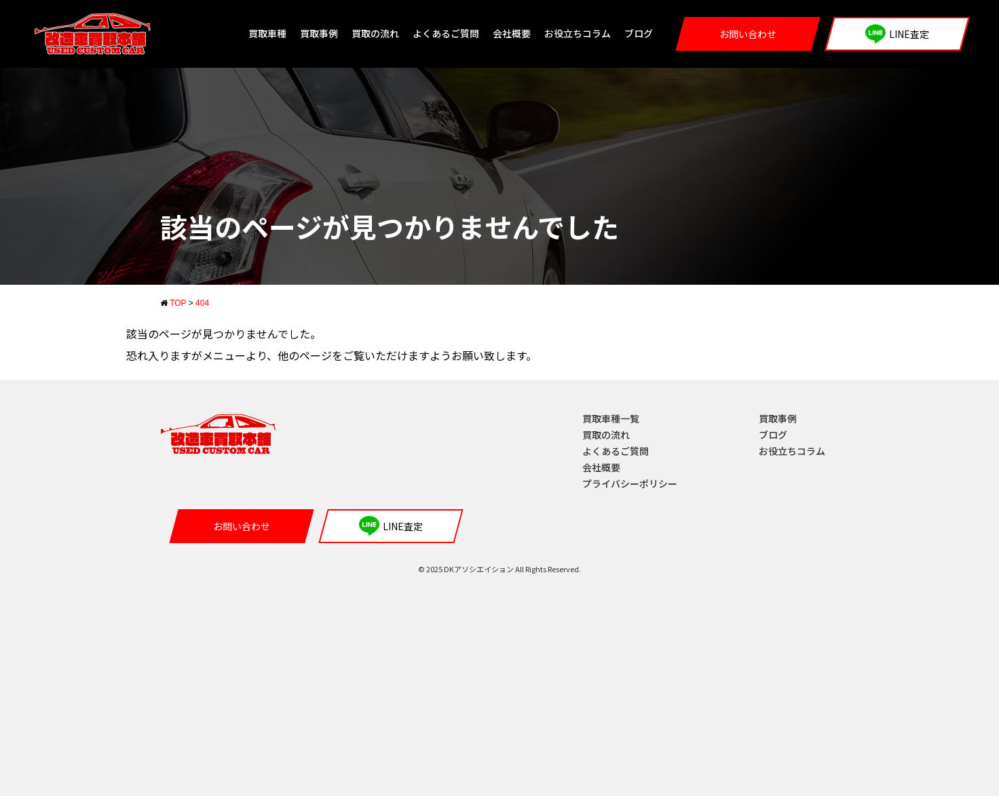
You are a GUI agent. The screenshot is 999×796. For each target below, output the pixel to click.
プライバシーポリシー (629, 483)
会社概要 (512, 33)
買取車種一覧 (610, 418)
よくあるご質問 (446, 33)
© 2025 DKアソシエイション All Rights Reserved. (499, 568)
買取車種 (267, 33)
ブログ (638, 33)
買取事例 (319, 33)
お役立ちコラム (577, 33)
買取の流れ (375, 33)
